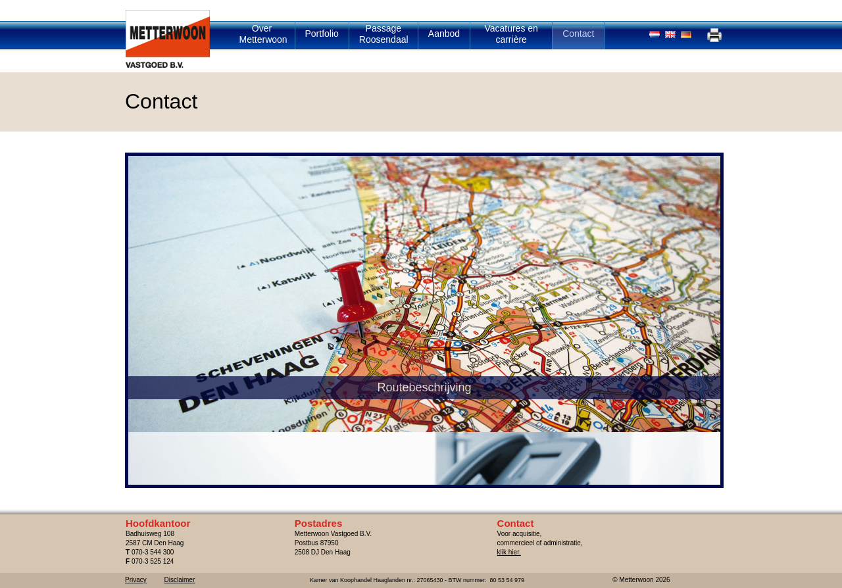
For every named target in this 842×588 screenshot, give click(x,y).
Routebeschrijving (276, 440)
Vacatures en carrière (510, 34)
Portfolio (322, 33)
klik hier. (509, 552)
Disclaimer (179, 579)
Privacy (136, 579)
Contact (578, 33)
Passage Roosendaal (384, 34)
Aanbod (444, 33)
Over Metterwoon (263, 34)
